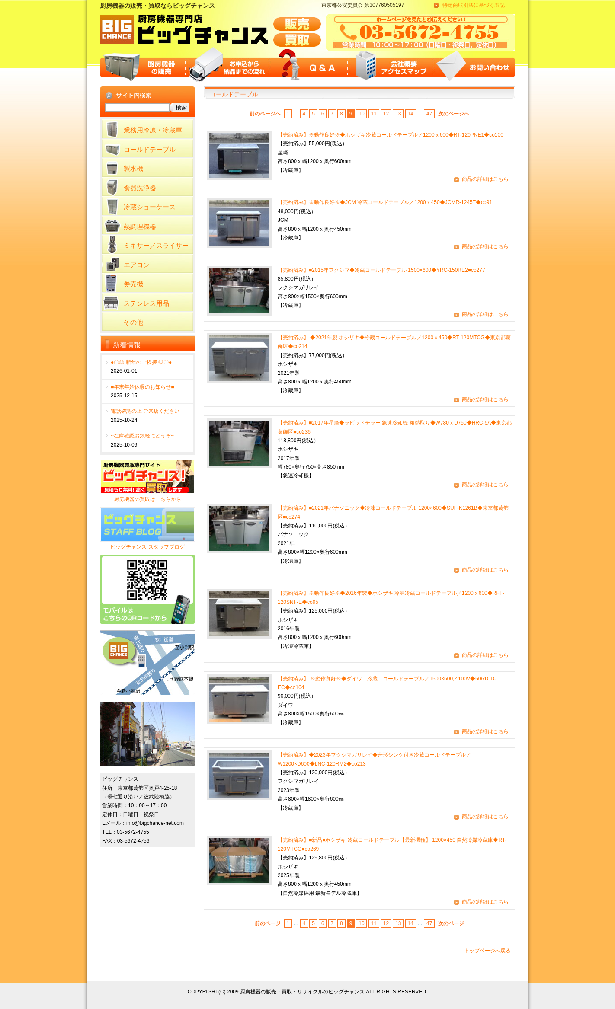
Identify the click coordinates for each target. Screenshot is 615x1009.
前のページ (268, 923)
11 (374, 114)
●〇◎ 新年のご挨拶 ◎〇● (141, 362)
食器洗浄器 (140, 188)
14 (410, 114)
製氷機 (133, 168)
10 (361, 114)
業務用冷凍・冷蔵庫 (153, 130)
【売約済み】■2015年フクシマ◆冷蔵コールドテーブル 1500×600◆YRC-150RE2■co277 (381, 270)
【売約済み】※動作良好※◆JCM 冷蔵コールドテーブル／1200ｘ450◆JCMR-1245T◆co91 (385, 202)
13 (398, 114)
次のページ (451, 923)
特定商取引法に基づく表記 (473, 5)
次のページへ (453, 114)
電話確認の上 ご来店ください (145, 411)
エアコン (137, 264)
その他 (133, 322)
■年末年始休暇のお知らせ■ (142, 387)
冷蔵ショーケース (150, 207)
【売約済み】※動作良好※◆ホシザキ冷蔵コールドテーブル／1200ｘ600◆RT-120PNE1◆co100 (390, 135)
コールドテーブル (150, 149)
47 (429, 114)
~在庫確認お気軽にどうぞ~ (142, 436)
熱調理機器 (140, 226)
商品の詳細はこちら (485, 179)
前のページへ (265, 114)
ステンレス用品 (146, 303)
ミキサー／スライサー (156, 245)
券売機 (133, 283)
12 (386, 114)
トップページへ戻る (487, 951)
